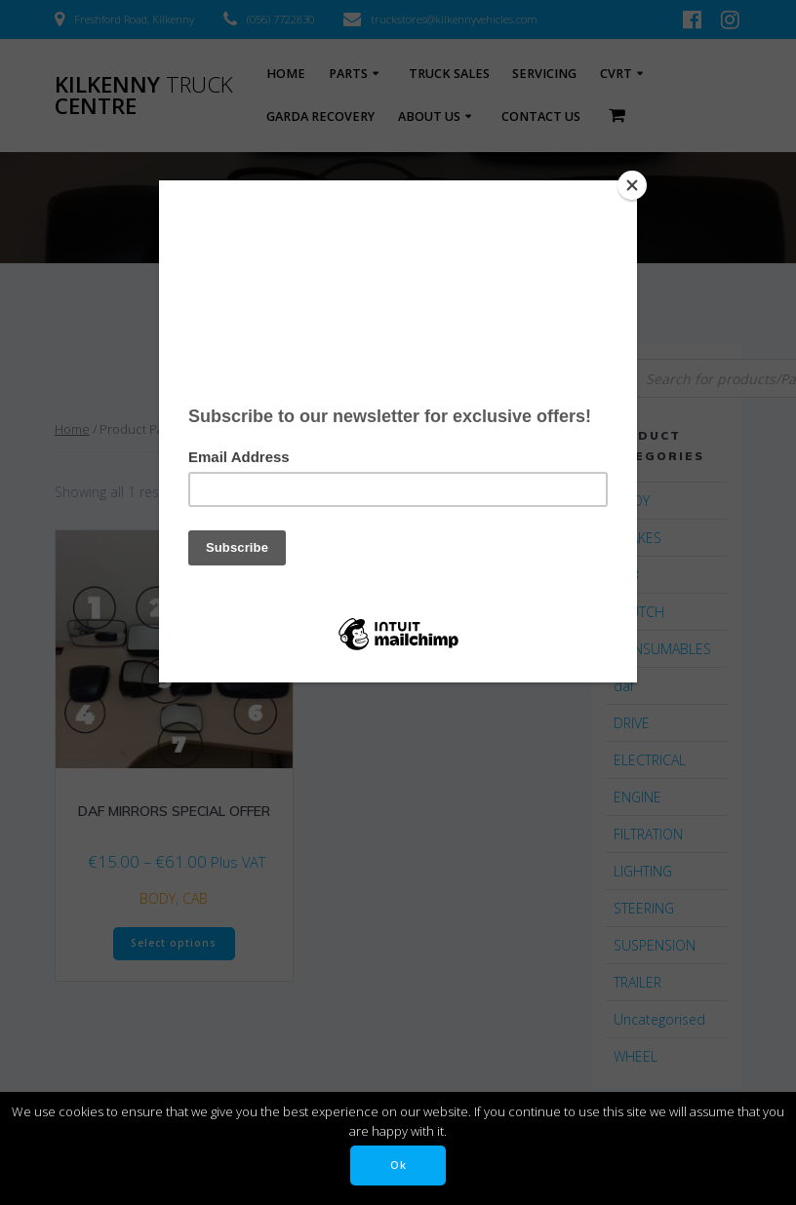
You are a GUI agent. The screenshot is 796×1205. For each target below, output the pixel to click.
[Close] (632, 185)
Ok (398, 1165)
